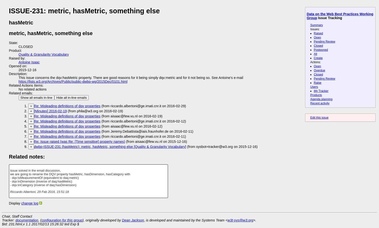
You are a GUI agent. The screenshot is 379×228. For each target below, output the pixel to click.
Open (317, 37)
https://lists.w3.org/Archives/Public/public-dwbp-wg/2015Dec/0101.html (73, 82)
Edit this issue (319, 117)
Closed (318, 45)
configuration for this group (61, 220)
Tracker (321, 91)
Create (318, 58)
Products (316, 95)
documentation (26, 220)
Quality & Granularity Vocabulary (44, 54)
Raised (318, 33)
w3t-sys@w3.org (240, 220)
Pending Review (324, 41)
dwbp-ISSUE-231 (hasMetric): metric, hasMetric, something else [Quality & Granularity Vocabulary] (110, 147)
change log (29, 203)
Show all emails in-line (36, 97)
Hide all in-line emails (71, 97)
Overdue (319, 70)
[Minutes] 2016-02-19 (50, 111)
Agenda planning (321, 99)
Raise (317, 82)
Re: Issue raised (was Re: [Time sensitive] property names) (79, 142)
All (315, 54)
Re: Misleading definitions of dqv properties (67, 106)
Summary (316, 25)
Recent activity (320, 103)
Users (314, 87)
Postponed (321, 50)
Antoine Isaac (29, 62)
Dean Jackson (133, 220)
